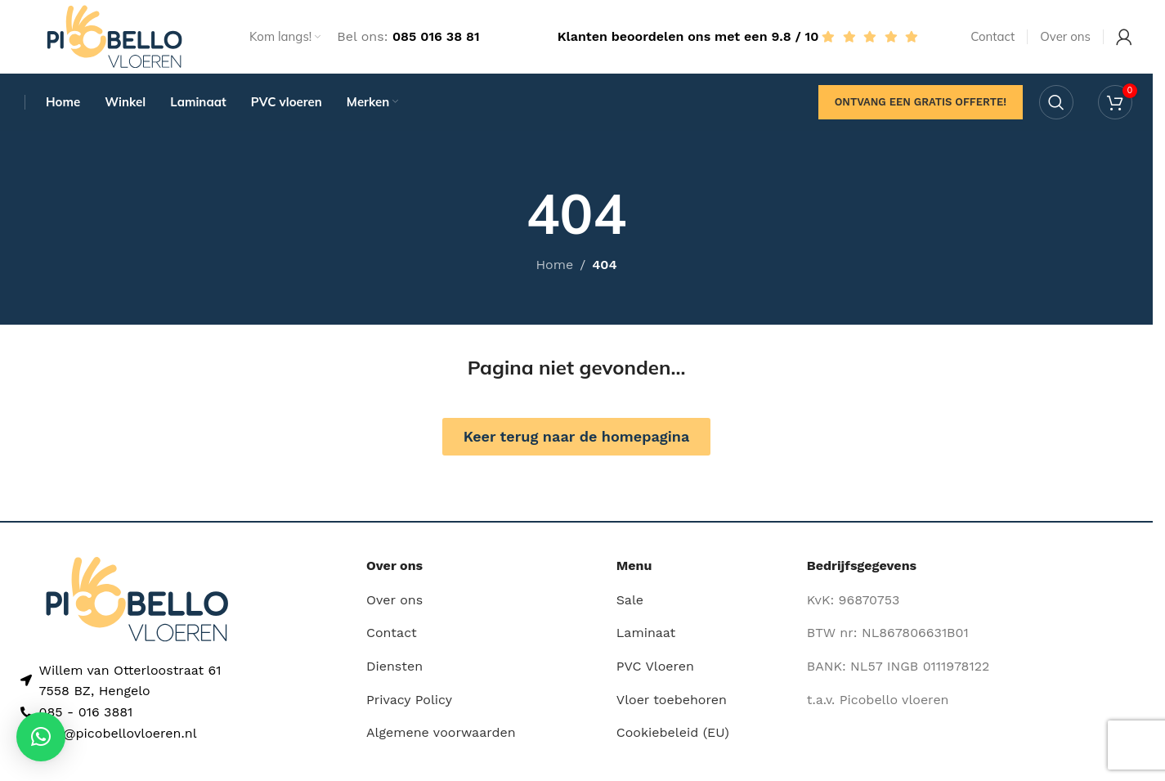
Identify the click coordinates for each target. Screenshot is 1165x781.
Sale (629, 600)
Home (554, 265)
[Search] (1056, 102)
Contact (391, 633)
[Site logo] (114, 35)
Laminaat (646, 633)
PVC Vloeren (655, 666)
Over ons (394, 600)
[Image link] (137, 598)
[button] (40, 736)
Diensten (394, 666)
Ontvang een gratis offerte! (920, 102)
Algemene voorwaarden (441, 732)
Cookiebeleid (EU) (672, 732)
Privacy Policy (409, 699)
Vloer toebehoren (671, 699)
